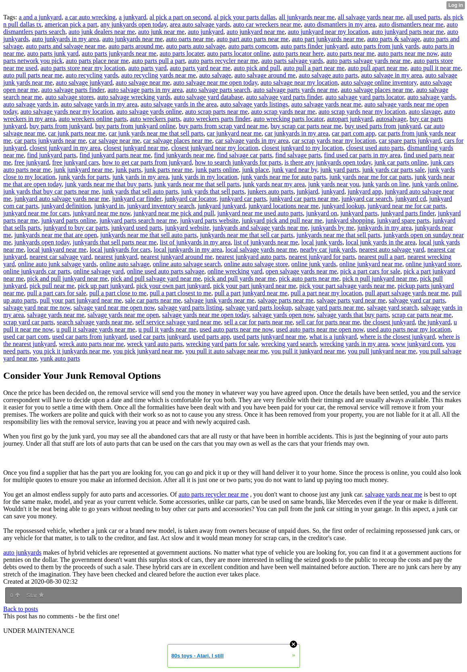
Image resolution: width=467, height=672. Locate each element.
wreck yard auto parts (155, 343)
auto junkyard (205, 31)
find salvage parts (298, 155)
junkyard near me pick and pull (174, 213)
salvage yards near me (55, 314)
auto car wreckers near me (267, 24)
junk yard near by (294, 169)
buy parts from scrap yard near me (223, 126)
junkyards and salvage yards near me (260, 227)
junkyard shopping (349, 220)
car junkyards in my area (297, 133)
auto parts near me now (407, 53)
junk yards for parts (84, 176)
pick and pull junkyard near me (67, 278)
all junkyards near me (307, 17)
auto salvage (215, 75)
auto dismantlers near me (411, 24)
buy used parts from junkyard (383, 126)
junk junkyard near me (83, 169)
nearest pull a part (381, 256)
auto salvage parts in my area (144, 89)
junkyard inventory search (161, 205)
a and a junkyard (40, 17)
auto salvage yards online (149, 111)
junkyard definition (66, 205)
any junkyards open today (134, 24)
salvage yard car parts (417, 300)
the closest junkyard (389, 322)
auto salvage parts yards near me (295, 89)
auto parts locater (181, 53)
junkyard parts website (209, 220)
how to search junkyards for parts (238, 162)
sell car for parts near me (328, 322)
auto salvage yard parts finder (284, 97)
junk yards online (434, 184)
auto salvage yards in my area (99, 104)
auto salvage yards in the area (178, 104)
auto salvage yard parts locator (364, 97)
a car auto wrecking (90, 17)
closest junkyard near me (136, 147)
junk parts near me (168, 169)
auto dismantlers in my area (339, 24)
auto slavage (424, 111)
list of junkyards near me (266, 242)
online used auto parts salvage (165, 271)
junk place (255, 169)
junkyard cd (410, 198)
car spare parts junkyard (410, 140)
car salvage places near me (177, 140)
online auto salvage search (187, 264)
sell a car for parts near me (258, 322)
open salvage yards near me (301, 271)
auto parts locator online (238, 53)
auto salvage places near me (377, 89)
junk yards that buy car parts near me (51, 191)
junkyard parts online (68, 220)
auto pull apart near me (378, 68)
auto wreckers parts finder (216, 118)
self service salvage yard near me (178, 322)
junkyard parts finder (408, 213)
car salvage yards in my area (252, 140)
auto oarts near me (190, 38)
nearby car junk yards (328, 249)
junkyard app (364, 191)
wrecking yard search (288, 343)
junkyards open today (42, 242)
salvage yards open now (283, 314)
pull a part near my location (326, 293)
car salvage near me (114, 140)
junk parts (128, 169)
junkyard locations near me (283, 205)
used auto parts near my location (409, 329)
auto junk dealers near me (102, 31)
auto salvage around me (265, 75)
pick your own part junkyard (173, 285)
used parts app (211, 336)
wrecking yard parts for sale (222, 343)
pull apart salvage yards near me (407, 293)
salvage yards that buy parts (353, 314)
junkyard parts (358, 213)
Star (35, 595)
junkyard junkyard (221, 205)
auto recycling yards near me (158, 75)
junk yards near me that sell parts (197, 184)
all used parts (423, 17)
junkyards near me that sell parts (338, 235)
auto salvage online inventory (379, 82)
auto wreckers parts (155, 118)
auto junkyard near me (256, 31)
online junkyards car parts (36, 271)
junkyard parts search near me (138, 220)
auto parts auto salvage (195, 46)
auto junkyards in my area (65, 38)
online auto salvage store (256, 264)
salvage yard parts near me (329, 307)
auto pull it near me (435, 68)
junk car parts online (400, 162)
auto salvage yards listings (254, 104)
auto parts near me (351, 53)
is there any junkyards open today (328, 162)
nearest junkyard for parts (322, 256)
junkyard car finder (136, 198)
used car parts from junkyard (89, 336)
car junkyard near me (234, 133)
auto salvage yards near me (326, 104)
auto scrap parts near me (216, 111)
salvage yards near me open (123, 314)
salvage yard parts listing (190, 307)
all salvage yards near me (370, 17)
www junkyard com (417, 343)
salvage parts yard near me (351, 300)
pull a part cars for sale (56, 293)
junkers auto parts (270, 191)
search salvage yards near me (94, 322)
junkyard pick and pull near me (282, 220)
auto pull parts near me (33, 75)
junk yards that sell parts (212, 191)
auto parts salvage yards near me (368, 60)
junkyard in (109, 205)
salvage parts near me (285, 300)
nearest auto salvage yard (391, 249)
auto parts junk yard (53, 53)
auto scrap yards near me (283, 111)
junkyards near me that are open (56, 235)
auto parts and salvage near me (65, 46)
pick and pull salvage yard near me (156, 278)
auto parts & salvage (393, 38)
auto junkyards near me (132, 38)
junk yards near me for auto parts (283, 176)
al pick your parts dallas (245, 17)
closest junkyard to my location (302, 147)
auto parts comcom (253, 46)
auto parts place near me (97, 60)
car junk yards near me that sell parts (156, 133)
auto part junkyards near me (328, 38)
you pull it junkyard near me (308, 351)
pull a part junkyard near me (250, 293)
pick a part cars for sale (370, 271)
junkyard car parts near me (303, 198)
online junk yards (313, 264)
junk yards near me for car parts (370, 176)
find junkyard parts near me (115, 155)
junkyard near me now (101, 213)
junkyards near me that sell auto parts (148, 235)
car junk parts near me (76, 133)
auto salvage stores (69, 97)
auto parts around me (136, 46)
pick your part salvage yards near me (346, 285)
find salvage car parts (244, 155)
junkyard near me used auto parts (260, 213)
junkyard (332, 191)
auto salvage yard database (208, 97)
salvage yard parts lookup (259, 307)
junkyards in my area (384, 227)
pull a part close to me (118, 293)
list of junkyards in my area (195, 242)
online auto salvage (125, 264)
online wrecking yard (234, 271)
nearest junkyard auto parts (250, 256)
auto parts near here (298, 53)
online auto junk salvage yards (57, 264)
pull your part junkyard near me (81, 300)
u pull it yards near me (167, 329)
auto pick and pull (257, 68)
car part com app (353, 133)
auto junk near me (161, 31)
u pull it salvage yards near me (95, 329)
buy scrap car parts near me (306, 126)
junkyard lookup (343, 205)
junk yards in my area (140, 176)
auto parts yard (147, 68)
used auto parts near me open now (320, 329)
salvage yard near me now (36, 307)
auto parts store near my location (82, 68)
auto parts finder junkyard (314, 46)
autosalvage (391, 118)
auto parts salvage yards (292, 60)
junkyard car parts (243, 198)
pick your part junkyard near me (254, 285)
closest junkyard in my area (65, 147)
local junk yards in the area (381, 242)
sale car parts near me (153, 300)
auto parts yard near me (200, 68)
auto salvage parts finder (72, 89)
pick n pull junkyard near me (379, 278)
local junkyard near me (56, 249)
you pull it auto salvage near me (226, 351)
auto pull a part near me (314, 68)
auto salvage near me (143, 82)
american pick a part (71, 24)
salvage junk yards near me (219, 300)
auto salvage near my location (298, 82)
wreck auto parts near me (91, 343)
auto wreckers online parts (92, 118)
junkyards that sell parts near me (115, 242)
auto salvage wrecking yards (134, 97)
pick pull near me (52, 285)
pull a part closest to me (180, 293)
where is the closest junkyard (397, 336)
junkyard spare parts (403, 220)
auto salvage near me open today (215, 82)
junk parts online (217, 169)
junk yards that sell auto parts (140, 191)
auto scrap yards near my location (361, 111)
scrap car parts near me (421, 314)
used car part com (26, 336)
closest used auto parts (375, 147)
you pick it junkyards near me (71, 351)
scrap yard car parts (28, 322)
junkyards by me (332, 227)
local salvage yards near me (261, 249)
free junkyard (32, 162)
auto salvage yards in (30, 104)
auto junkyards (22, 552)
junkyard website (187, 227)
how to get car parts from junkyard (147, 162)
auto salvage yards (431, 97)
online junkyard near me (370, 264)
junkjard (307, 191)
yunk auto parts (60, 358)
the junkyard (434, 322)
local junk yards (321, 242)
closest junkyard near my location (214, 147)
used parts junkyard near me (269, 336)
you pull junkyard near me (382, 351)
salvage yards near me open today (205, 314)
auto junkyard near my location (328, 31)
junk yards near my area (274, 184)
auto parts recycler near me (223, 60)
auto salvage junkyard (84, 82)
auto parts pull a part (158, 60)
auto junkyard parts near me (408, 31)
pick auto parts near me (309, 278)
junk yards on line (385, 184)
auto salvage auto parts (328, 75)
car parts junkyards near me (50, 140)
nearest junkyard (115, 256)
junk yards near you (333, 184)
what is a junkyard (333, 336)
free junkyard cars (75, 162)
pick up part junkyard (105, 285)
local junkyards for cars (120, 249)
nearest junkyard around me (176, 256)
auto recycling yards (92, 75)
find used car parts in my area (362, 155)
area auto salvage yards (200, 24)
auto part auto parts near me (253, 38)
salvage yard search (392, 307)
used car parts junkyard (160, 336)
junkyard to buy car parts (76, 227)
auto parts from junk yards (385, 46)
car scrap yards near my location (333, 140)
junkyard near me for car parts (406, 205)
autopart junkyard (350, 118)
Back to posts (20, 608)
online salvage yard (98, 271)
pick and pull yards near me (240, 278)
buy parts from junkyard (60, 126)
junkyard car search (366, 198)
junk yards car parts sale (393, 169)
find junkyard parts (51, 155)
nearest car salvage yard (60, 256)
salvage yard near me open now (114, 307)
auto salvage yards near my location (67, 111)
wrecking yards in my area (354, 343)
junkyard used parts (136, 227)
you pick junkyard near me (147, 351)
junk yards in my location (205, 176)
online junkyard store (433, 264)
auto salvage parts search (218, 89)
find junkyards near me (184, 155)
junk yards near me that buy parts (108, 184)
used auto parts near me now (236, 329)
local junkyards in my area (188, 249)
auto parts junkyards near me (119, 53)
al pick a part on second (180, 17)
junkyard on (321, 213)
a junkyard (132, 17)
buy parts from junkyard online (135, 126)
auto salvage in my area (391, 75)
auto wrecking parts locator (288, 118)
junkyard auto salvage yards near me (62, 198)
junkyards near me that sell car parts (246, 235)
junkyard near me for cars (36, 213)
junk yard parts (339, 169)
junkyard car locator (190, 198)
